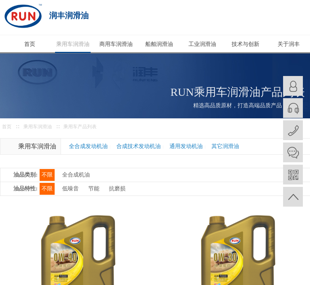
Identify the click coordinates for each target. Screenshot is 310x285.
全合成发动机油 (88, 146)
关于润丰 (289, 44)
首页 (29, 44)
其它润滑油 (225, 146)
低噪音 (70, 189)
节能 (93, 189)
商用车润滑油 (116, 44)
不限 (47, 175)
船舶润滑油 (159, 44)
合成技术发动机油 (138, 146)
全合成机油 (76, 175)
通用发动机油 (186, 146)
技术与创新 (245, 44)
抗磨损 (117, 189)
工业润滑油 (202, 44)
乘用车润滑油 (72, 44)
